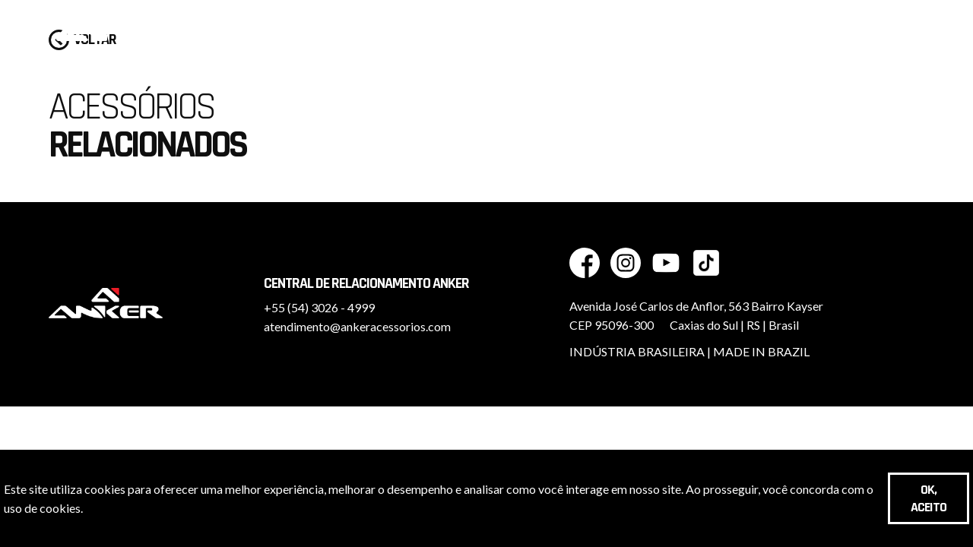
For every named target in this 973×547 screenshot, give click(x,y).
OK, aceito (928, 498)
